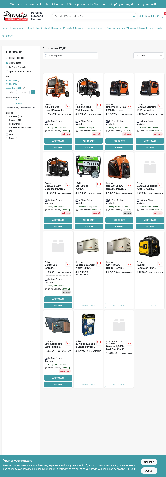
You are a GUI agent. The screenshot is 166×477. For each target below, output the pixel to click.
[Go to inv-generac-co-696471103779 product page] (149, 112)
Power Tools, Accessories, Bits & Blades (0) (27, 107)
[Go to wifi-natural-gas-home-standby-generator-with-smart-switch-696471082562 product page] (119, 270)
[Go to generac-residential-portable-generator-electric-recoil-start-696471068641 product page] (58, 112)
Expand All (20, 103)
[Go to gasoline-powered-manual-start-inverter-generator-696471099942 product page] (119, 191)
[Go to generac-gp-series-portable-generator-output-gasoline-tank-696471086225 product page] (88, 112)
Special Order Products (20, 71)
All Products (15, 63)
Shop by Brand (35, 28)
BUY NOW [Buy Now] (58, 147)
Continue (149, 462)
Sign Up (155, 16)
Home (4, 28)
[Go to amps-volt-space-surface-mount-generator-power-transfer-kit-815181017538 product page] (88, 349)
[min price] (11, 92)
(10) (15, 116)
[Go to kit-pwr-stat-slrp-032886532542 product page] (58, 349)
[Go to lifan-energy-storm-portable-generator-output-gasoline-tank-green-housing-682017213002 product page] (88, 191)
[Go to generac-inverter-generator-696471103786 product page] (119, 112)
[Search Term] (94, 16)
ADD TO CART (58, 141)
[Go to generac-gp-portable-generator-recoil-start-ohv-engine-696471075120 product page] (58, 191)
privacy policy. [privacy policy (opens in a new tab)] (47, 469)
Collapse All (21, 100)
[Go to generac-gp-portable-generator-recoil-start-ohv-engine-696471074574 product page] (149, 191)
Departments (16, 28)
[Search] (134, 15)
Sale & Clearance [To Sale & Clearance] (52, 28)
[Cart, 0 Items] (162, 16)
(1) (15, 120)
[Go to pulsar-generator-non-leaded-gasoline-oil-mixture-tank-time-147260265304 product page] (58, 270)
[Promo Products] (7, 58)
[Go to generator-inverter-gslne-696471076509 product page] (149, 270)
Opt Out (149, 470)
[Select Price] (33, 92)
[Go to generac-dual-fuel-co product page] (119, 349)
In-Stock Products (17, 67)
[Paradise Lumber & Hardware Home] (15, 16)
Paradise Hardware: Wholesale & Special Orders (130, 28)
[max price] (24, 92)
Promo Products (17, 58)
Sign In (143, 16)
